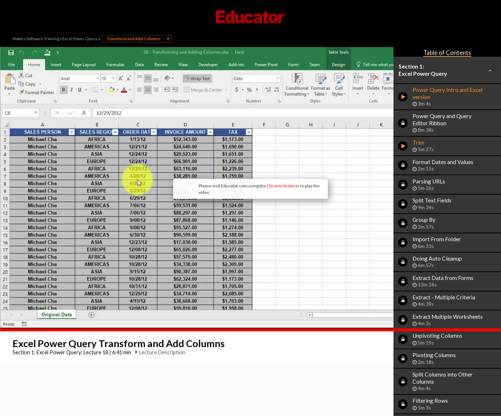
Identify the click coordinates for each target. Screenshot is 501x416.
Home (18, 38)
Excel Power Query (79, 38)
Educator (250, 17)
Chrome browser (229, 155)
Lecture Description (159, 292)
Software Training (43, 38)
